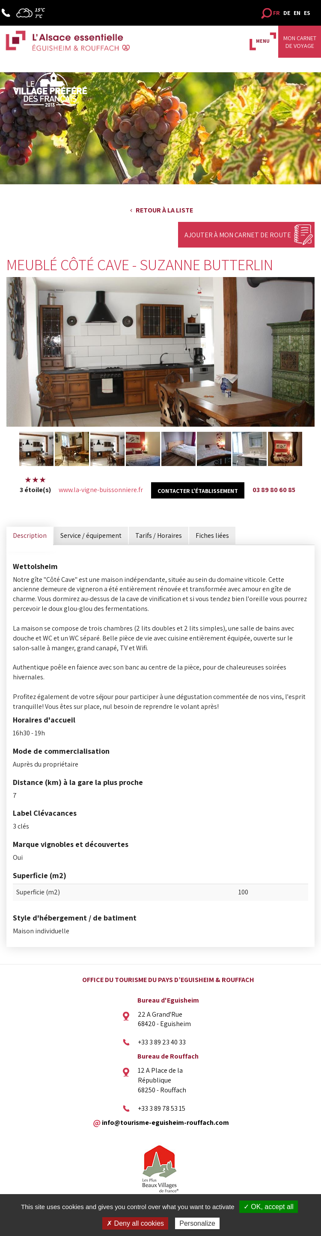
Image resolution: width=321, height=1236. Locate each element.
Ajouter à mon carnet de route (237, 234)
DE (286, 13)
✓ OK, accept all (269, 1206)
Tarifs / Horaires (158, 535)
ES (307, 13)
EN (297, 13)
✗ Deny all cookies (135, 1223)
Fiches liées (212, 535)
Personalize (197, 1223)
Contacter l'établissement (198, 491)
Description (30, 535)
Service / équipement (91, 535)
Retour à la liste (164, 210)
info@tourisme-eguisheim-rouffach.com (165, 1122)
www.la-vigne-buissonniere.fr (101, 489)
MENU (263, 41)
